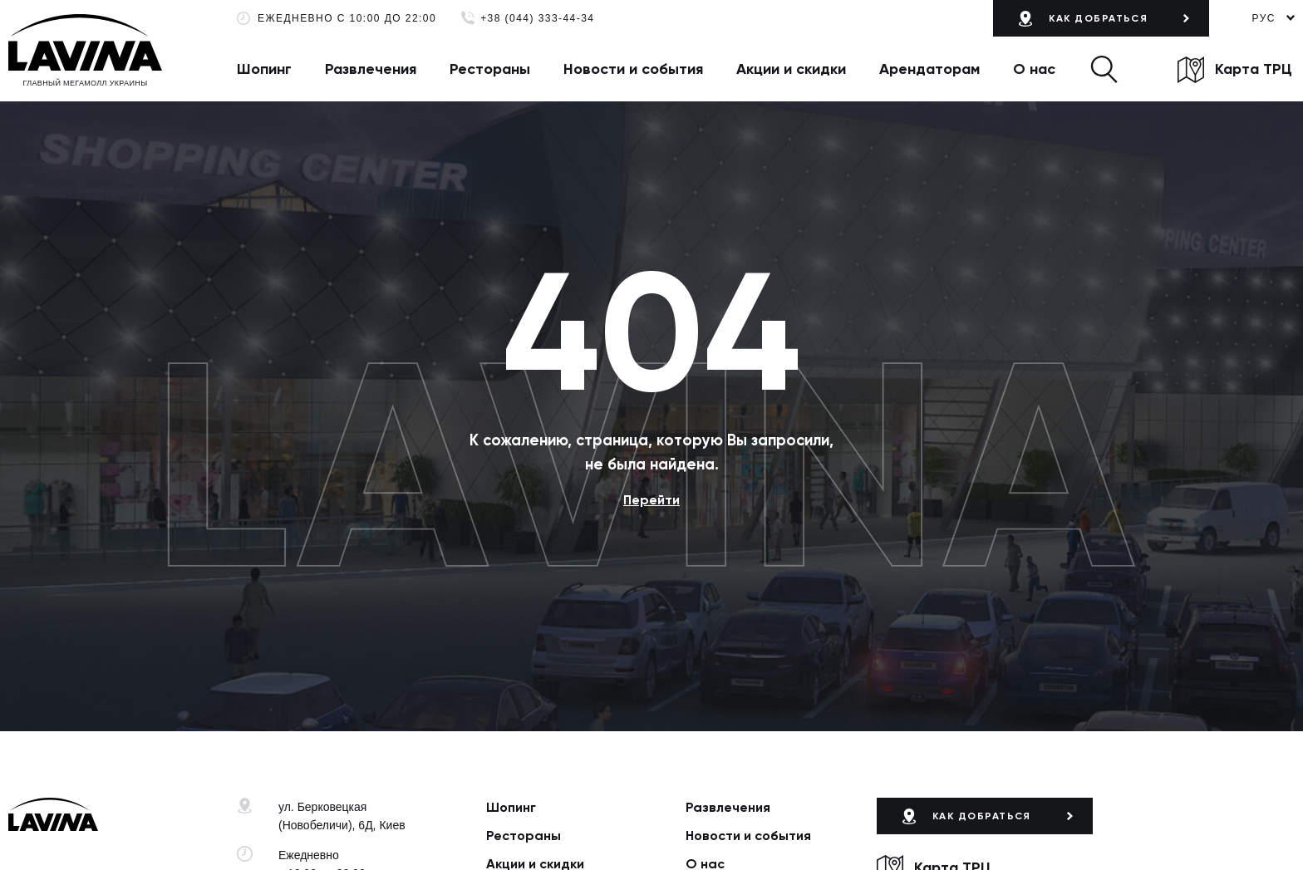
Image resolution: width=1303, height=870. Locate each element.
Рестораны (490, 69)
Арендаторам (929, 69)
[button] (1104, 69)
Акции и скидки (791, 69)
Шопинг (264, 69)
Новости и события (633, 69)
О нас (1034, 69)
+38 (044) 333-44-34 (537, 18)
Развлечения (370, 69)
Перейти (651, 500)
